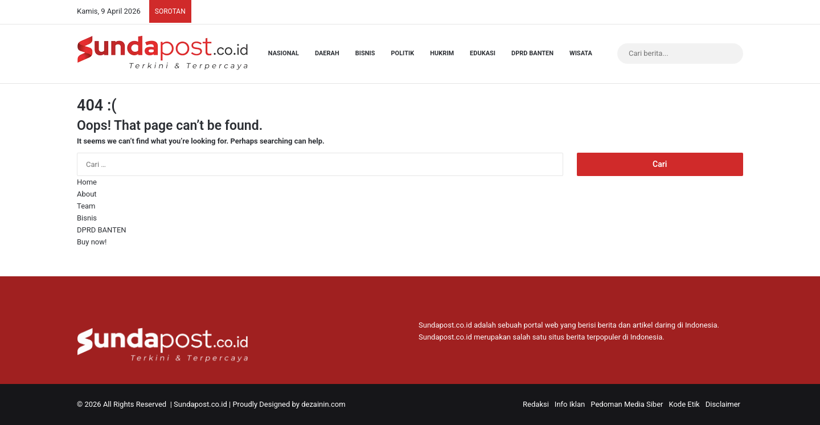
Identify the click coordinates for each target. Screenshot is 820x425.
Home (87, 182)
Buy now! (91, 242)
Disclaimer (723, 404)
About (87, 194)
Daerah (327, 53)
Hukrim (442, 53)
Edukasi (482, 53)
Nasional (283, 53)
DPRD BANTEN (532, 53)
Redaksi (536, 404)
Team (86, 206)
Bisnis (365, 53)
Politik (402, 53)
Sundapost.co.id (200, 404)
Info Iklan (570, 404)
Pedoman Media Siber (627, 404)
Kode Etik (684, 404)
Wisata (580, 53)
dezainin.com (323, 404)
